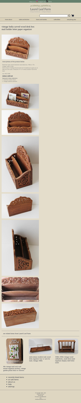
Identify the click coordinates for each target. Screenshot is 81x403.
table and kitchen (24, 19)
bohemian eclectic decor (9, 80)
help (10, 384)
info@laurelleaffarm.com (40, 399)
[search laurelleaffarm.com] (69, 15)
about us (11, 382)
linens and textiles (41, 19)
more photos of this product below (13, 62)
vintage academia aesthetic (10, 81)
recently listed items (16, 377)
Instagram (41, 1)
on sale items (13, 379)
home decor (8, 19)
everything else (71, 19)
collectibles (57, 19)
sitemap (11, 386)
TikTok (50, 1)
